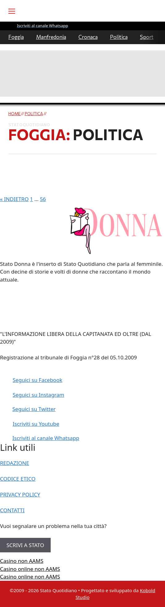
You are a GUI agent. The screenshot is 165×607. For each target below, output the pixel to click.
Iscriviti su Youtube (36, 423)
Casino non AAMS (21, 560)
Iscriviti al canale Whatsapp (45, 438)
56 (43, 199)
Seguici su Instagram (38, 394)
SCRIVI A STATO (25, 545)
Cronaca (88, 37)
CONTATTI (12, 510)
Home (14, 113)
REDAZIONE (14, 463)
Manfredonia (51, 37)
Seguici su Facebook (37, 379)
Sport (147, 37)
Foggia (16, 37)
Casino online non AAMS (30, 568)
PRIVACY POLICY (20, 494)
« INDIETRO (14, 199)
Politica (119, 37)
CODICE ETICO (18, 478)
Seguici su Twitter (34, 408)
